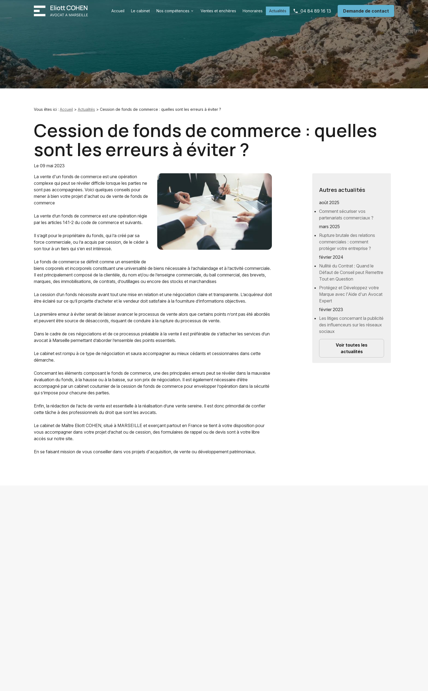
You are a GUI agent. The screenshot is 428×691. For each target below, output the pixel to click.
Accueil (117, 10)
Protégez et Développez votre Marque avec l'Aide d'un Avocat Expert (350, 290)
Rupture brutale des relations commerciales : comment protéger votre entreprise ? (347, 237)
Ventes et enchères (218, 10)
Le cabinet (140, 10)
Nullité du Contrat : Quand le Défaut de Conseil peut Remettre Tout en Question (351, 268)
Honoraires (253, 10)
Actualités (277, 10)
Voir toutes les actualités (351, 344)
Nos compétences (172, 10)
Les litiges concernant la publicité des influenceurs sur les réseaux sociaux (351, 320)
